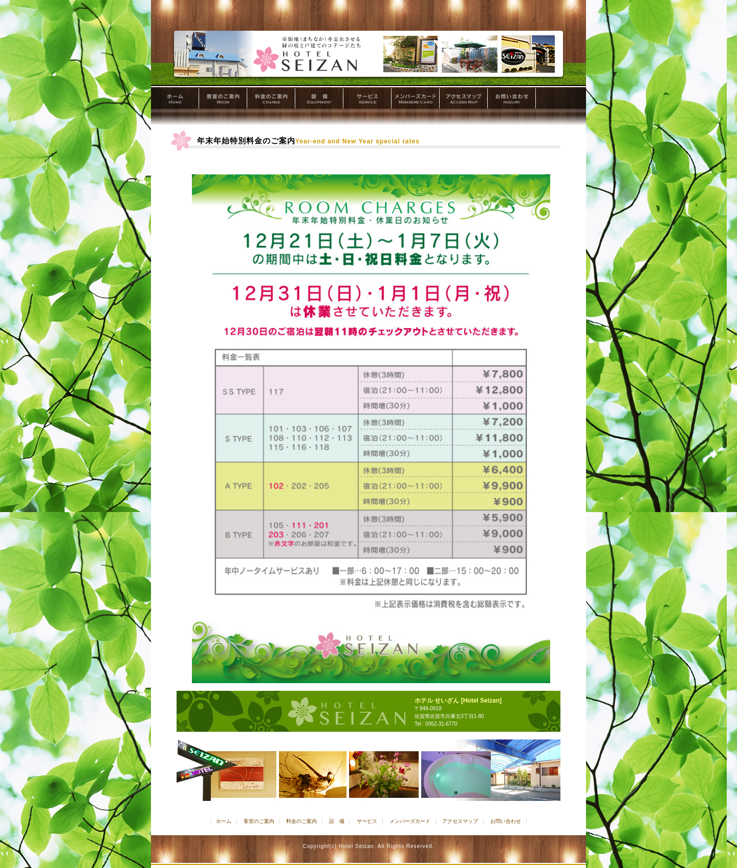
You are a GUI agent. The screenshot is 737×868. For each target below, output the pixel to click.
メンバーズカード (416, 100)
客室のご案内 (223, 100)
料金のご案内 (271, 100)
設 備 (319, 100)
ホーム (175, 100)
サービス (367, 100)
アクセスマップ (464, 100)
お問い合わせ (512, 100)
